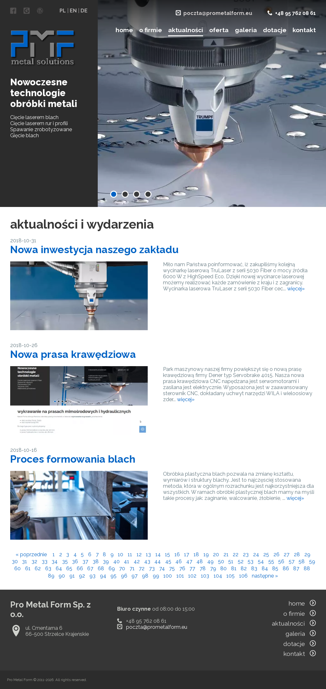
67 (90, 568)
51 (230, 561)
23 (246, 554)
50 (221, 561)
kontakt (304, 29)
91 (72, 576)
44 (157, 561)
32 (34, 561)
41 (126, 561)
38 (96, 561)
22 (235, 554)
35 (65, 561)
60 (17, 568)
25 (266, 554)
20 (216, 554)
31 (24, 561)
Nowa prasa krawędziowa (73, 354)
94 (103, 576)
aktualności (185, 29)
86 (286, 568)
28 (297, 554)
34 (55, 561)
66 (80, 568)
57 (291, 561)
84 (265, 568)
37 (85, 561)
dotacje (275, 29)
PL (63, 11)
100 (167, 576)
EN (73, 11)
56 (281, 561)
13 (148, 554)
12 (139, 554)
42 (137, 561)
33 (44, 561)
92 (82, 576)
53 (250, 561)
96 (124, 576)
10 (120, 554)
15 (167, 554)
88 (307, 568)
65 (69, 568)
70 (122, 568)
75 (172, 568)
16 (177, 554)
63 (48, 568)
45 (168, 561)
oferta (219, 29)
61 (28, 568)
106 (243, 576)
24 (256, 554)
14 (158, 554)
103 (205, 576)
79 (213, 568)
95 (113, 576)
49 (210, 561)
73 (152, 568)
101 (180, 576)
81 (234, 568)
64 (59, 568)
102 (192, 576)
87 (296, 568)
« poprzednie (31, 554)
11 (130, 554)
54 (261, 561)
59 (312, 561)
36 (75, 561)
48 (199, 561)
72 (142, 568)
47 (189, 561)
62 (38, 568)
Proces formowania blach (72, 459)
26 (276, 554)
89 (51, 576)
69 (112, 568)
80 (223, 568)
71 (132, 568)
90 (62, 576)
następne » (265, 576)
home (124, 29)
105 (230, 576)
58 (302, 561)
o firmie (150, 29)
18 (196, 554)
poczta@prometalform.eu (217, 13)
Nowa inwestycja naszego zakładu (94, 249)
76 (182, 568)
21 (226, 554)
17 (186, 554)
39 (106, 561)
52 (241, 561)
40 (116, 561)
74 (162, 568)
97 (134, 576)
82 (244, 568)
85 (275, 568)
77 (192, 568)
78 (203, 568)
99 (156, 576)
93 (92, 576)
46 (178, 561)
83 (254, 568)
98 (145, 576)
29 (307, 554)
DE (84, 11)
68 (101, 568)
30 (15, 561)
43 (147, 561)
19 (206, 554)
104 (218, 576)
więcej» (296, 289)
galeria (246, 29)
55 (271, 561)
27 (286, 554)
